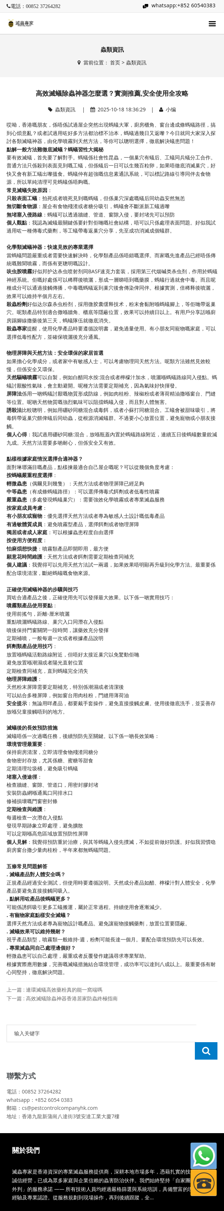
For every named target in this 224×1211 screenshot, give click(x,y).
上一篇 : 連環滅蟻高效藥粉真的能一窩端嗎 (54, 989)
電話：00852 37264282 (35, 6)
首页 (115, 62)
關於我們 (26, 1132)
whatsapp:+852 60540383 (184, 5)
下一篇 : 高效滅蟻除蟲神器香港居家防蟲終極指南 (62, 998)
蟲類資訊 (136, 62)
